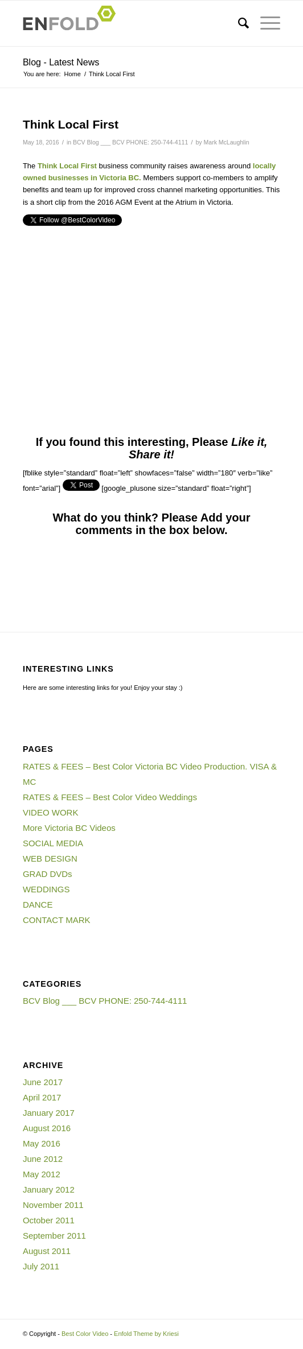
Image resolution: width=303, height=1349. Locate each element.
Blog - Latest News (61, 62)
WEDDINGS (46, 889)
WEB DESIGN (50, 858)
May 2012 (41, 1174)
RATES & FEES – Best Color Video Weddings (110, 797)
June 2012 (43, 1159)
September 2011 (54, 1235)
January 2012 (49, 1189)
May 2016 (41, 1143)
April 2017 (42, 1097)
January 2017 (49, 1113)
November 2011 (53, 1205)
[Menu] (264, 23)
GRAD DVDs (47, 874)
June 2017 (43, 1082)
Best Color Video (85, 1333)
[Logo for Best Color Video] (126, 23)
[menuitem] (238, 23)
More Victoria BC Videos (69, 828)
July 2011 (41, 1266)
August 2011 (47, 1251)
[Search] (238, 23)
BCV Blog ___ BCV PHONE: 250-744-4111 (130, 142)
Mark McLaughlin (226, 142)
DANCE (38, 904)
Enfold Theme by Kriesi (146, 1333)
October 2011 (49, 1220)
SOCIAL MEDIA (53, 843)
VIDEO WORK (51, 812)
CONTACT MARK (57, 920)
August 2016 (47, 1128)
